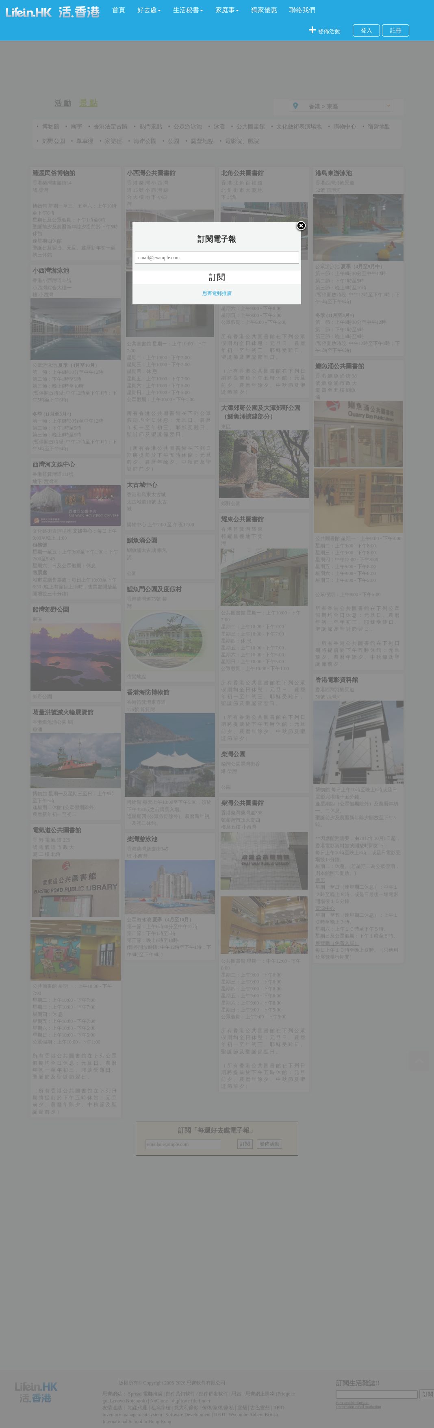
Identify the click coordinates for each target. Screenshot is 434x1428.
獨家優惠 (264, 10)
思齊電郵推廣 (217, 293)
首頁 (118, 10)
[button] (149, 10)
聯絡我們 (302, 10)
